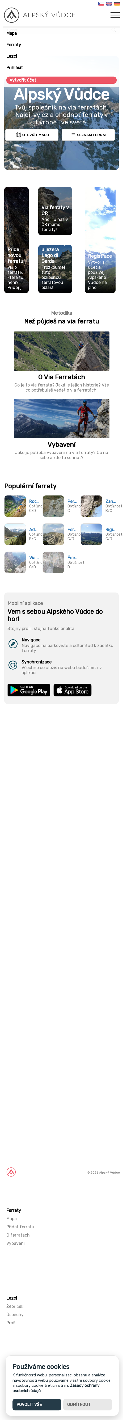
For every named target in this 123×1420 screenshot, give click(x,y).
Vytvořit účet (23, 80)
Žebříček (14, 1306)
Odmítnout (79, 1404)
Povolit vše (29, 1404)
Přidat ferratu (20, 1226)
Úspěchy (15, 1314)
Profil (11, 1322)
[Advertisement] (61, 997)
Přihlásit (14, 67)
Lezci (11, 56)
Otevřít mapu (32, 135)
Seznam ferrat (88, 135)
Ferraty (13, 44)
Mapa (11, 33)
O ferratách (18, 1235)
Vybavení (15, 1243)
